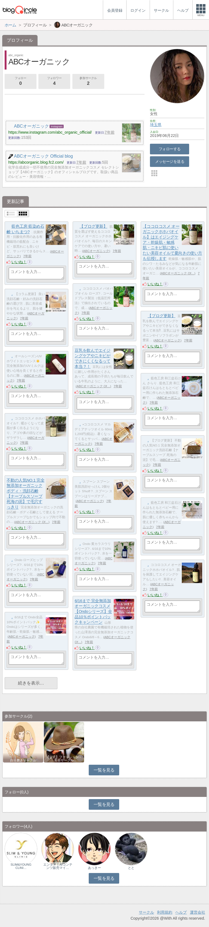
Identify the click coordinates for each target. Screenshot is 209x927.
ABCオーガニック (96, 251)
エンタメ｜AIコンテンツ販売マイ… (57, 866)
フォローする (170, 149)
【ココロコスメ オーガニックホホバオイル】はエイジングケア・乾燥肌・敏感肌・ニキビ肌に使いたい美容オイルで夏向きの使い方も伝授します (172, 242)
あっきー (94, 867)
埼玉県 (155, 124)
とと (131, 867)
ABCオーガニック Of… (177, 273)
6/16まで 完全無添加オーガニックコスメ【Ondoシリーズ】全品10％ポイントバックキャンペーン (93, 611)
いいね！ (19, 262)
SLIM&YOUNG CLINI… (21, 866)
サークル (146, 912)
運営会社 (197, 912)
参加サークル (88, 81)
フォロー (20, 81)
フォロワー (54, 81)
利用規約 (164, 912)
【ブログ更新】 (93, 226)
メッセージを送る (169, 161)
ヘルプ (181, 912)
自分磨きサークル (23, 760)
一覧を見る (104, 770)
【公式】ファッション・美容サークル (64, 758)
